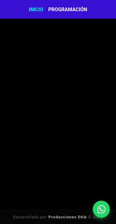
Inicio (36, 9)
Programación (67, 9)
